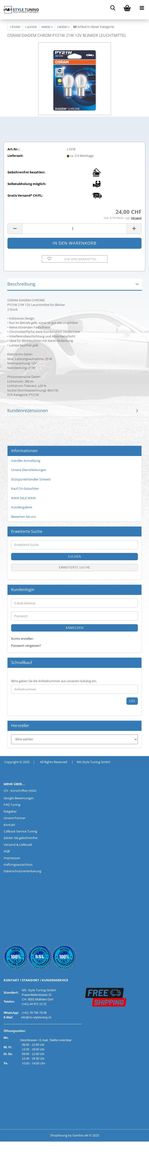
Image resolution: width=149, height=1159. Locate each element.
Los (132, 701)
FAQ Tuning (12, 804)
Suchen (74, 556)
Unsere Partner (14, 818)
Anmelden (75, 628)
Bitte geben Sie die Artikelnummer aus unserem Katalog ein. (54, 681)
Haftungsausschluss (18, 864)
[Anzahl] (74, 228)
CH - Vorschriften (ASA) (20, 790)
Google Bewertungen (19, 798)
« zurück (31, 26)
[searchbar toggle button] (112, 7)
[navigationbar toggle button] (141, 7)
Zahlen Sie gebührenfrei (21, 838)
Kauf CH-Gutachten (25, 488)
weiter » (47, 26)
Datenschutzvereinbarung (22, 871)
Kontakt (9, 825)
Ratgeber (10, 811)
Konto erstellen (22, 638)
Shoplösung (58, 1135)
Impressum (12, 858)
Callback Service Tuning (20, 831)
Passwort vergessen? (26, 645)
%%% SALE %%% (23, 498)
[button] (15, 228)
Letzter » (63, 26)
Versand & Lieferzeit (18, 844)
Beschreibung (21, 284)
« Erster (15, 26)
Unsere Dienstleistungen (28, 470)
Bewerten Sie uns (23, 516)
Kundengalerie (21, 507)
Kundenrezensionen (27, 410)
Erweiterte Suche (74, 567)
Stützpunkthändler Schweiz (31, 479)
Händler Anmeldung (25, 460)
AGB (7, 851)
